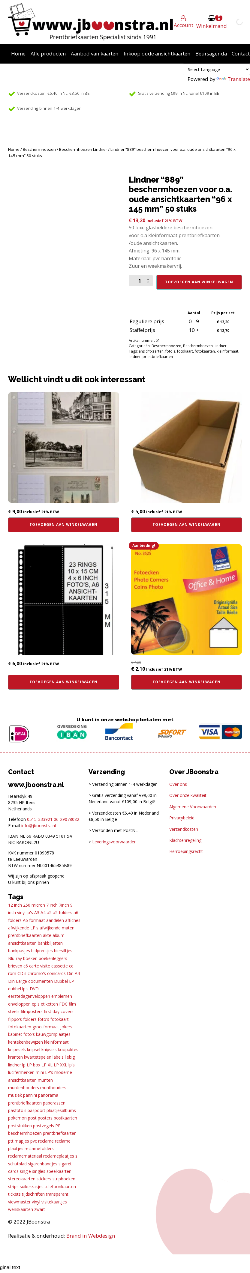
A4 (43, 912)
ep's (36, 1004)
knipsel (33, 1049)
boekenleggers (53, 958)
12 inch (15, 905)
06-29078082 (66, 819)
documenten (40, 981)
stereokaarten (21, 1179)
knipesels (17, 1049)
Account (183, 25)
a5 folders (62, 912)
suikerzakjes (32, 1186)
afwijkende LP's (23, 928)
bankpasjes (19, 950)
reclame (46, 1141)
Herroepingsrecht (186, 851)
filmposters (32, 1011)
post (32, 1118)
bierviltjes (63, 950)
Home (18, 53)
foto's (170, 351)
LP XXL (60, 1065)
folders (30, 1019)
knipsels (49, 1049)
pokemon (17, 1118)
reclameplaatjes (58, 1156)
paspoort (36, 1110)
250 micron (34, 905)
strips (13, 1186)
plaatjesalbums (61, 1110)
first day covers (59, 1011)
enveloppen (19, 1004)
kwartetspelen (37, 1057)
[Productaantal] (141, 280)
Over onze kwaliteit (187, 795)
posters (45, 1118)
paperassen (54, 1103)
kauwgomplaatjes (53, 1034)
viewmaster (19, 1202)
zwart (39, 1209)
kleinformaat (227, 351)
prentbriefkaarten (158, 356)
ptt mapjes (18, 1141)
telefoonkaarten (60, 1186)
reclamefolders (39, 1148)
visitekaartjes (54, 1202)
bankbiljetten (50, 943)
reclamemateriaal (25, 1156)
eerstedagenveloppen (29, 996)
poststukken (20, 1125)
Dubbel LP (64, 981)
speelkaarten (59, 1171)
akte (47, 935)
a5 (49, 912)
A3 (36, 912)
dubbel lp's (18, 988)
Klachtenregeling (185, 840)
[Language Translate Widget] (216, 69)
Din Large (17, 981)
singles (38, 1171)
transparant (57, 1194)
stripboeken (64, 1179)
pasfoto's (17, 1110)
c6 (25, 966)
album (59, 935)
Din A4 (73, 973)
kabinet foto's (21, 1034)
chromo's (37, 973)
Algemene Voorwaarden (192, 806)
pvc (33, 1141)
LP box (33, 1065)
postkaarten (65, 1118)
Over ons (178, 784)
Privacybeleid (181, 818)
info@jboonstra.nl (38, 825)
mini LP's (44, 1072)
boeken (30, 958)
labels (58, 1057)
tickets (14, 1194)
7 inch (52, 905)
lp (24, 1065)
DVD (34, 988)
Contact (241, 53)
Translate (233, 79)
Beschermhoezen (39, 149)
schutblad (17, 1164)
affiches (72, 920)
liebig (70, 1057)
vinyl (36, 1202)
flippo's (15, 1019)
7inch (64, 905)
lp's (71, 1065)
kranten (15, 1057)
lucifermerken (21, 1072)
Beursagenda (211, 53)
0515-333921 (40, 819)
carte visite (39, 966)
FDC (63, 1004)
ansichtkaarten (151, 351)
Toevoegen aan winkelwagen (199, 282)
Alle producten (48, 53)
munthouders (53, 1087)
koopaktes (68, 1049)
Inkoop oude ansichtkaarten (157, 53)
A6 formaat (34, 920)
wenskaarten (20, 1209)
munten (45, 1080)
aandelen (55, 920)
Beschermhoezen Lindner (83, 149)
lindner (135, 356)
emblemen (61, 996)
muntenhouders (23, 1087)
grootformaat (45, 1027)
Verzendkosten (183, 829)
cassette (59, 966)
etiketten (49, 1004)
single (25, 1171)
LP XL (47, 1065)
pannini (30, 1095)
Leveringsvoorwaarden (114, 842)
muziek (15, 1095)
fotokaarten (205, 351)
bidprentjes (42, 950)
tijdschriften (33, 1194)
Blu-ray (15, 958)
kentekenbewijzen (25, 1042)
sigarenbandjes (42, 1164)
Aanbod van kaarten (95, 53)
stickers (44, 1179)
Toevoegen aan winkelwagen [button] (63, 524)
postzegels (43, 1125)
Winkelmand (211, 25)
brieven (15, 966)
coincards (56, 973)
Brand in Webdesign (90, 1235)
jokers (66, 1027)
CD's (21, 973)
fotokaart (185, 351)
